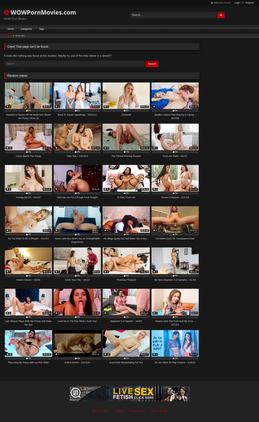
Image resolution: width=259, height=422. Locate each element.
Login (237, 2)
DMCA (119, 410)
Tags (41, 29)
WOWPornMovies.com (40, 12)
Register (250, 2)
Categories (26, 29)
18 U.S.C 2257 (100, 410)
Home (11, 29)
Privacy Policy (137, 410)
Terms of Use (159, 410)
